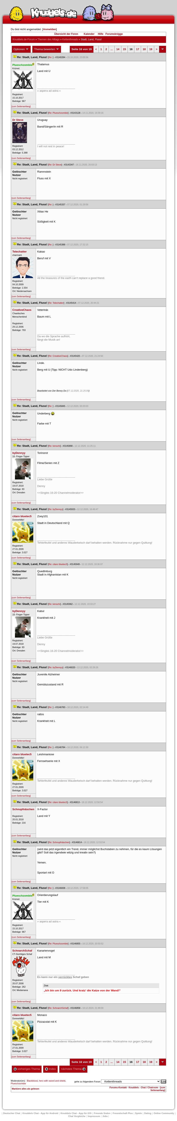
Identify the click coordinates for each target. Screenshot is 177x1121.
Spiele (138, 1113)
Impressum (94, 1116)
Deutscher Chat (11, 1113)
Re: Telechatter (56, 303)
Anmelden (49, 29)
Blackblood (32, 1080)
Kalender (89, 34)
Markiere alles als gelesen (25, 1088)
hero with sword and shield (52, 1080)
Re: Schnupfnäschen (59, 842)
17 (137, 49)
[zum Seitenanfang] (21, 106)
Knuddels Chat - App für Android (40, 1113)
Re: (51, 57)
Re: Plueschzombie (58, 113)
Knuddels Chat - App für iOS (75, 1113)
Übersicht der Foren (66, 34)
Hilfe (100, 34)
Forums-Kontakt (118, 1087)
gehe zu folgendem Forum (87, 1081)
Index (50, 1068)
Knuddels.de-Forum (24, 39)
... (111, 49)
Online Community (164, 1113)
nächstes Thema (73, 1068)
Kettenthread (70, 39)
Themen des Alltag (48, 39)
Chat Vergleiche (77, 1116)
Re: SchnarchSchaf (58, 1008)
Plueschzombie (18, 1083)
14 (117, 49)
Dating (147, 1113)
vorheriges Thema (27, 1068)
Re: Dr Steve (55, 164)
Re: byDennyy (56, 509)
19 (150, 49)
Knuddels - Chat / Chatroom (143, 1087)
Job (105, 1116)
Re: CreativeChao (58, 356)
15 (124, 49)
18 (144, 49)
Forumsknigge (114, 34)
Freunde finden (102, 1113)
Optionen (21, 49)
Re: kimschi (54, 446)
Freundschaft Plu (123, 1113)
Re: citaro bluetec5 (58, 564)
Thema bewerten (46, 49)
